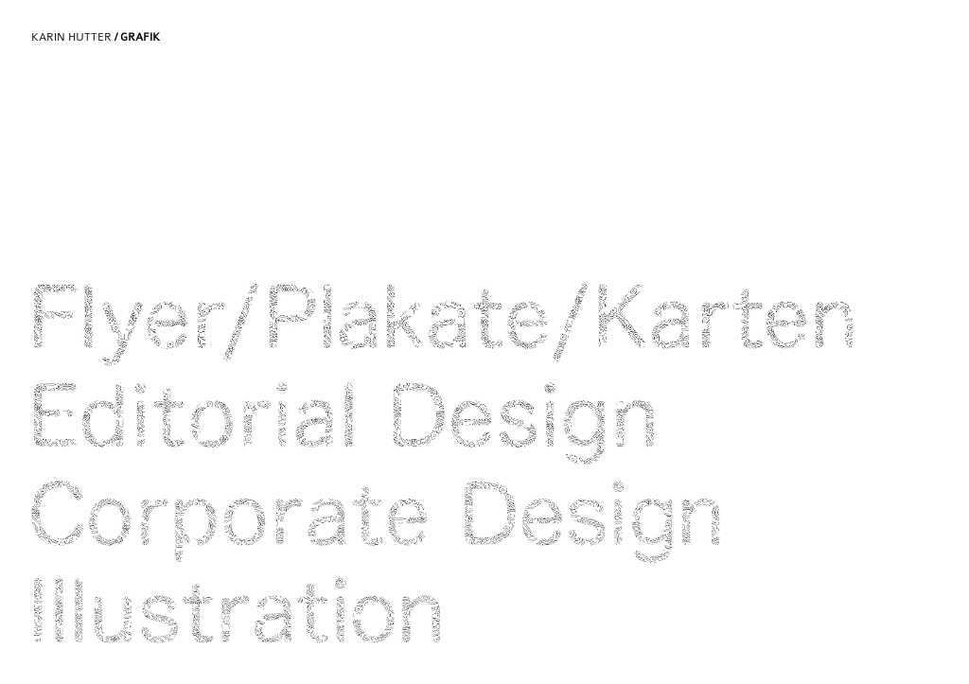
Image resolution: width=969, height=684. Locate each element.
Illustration (442, 619)
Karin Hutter (95, 37)
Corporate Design (442, 521)
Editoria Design (442, 423)
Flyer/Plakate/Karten (442, 324)
